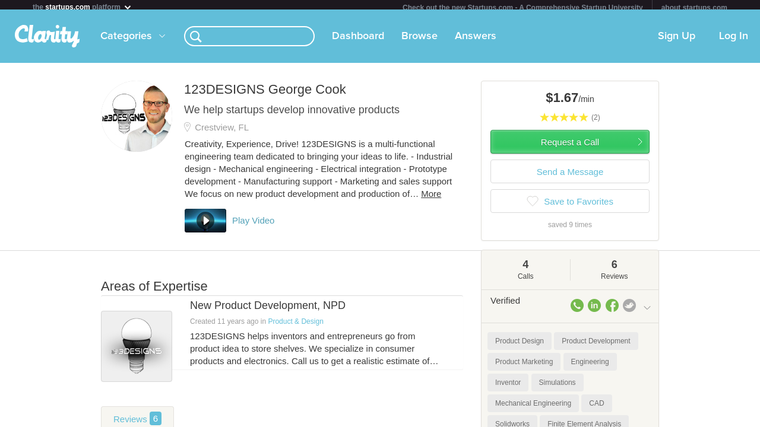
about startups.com (694, 8)
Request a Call (570, 147)
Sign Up (676, 41)
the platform (82, 7)
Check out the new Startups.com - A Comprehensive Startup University (523, 8)
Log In (733, 41)
